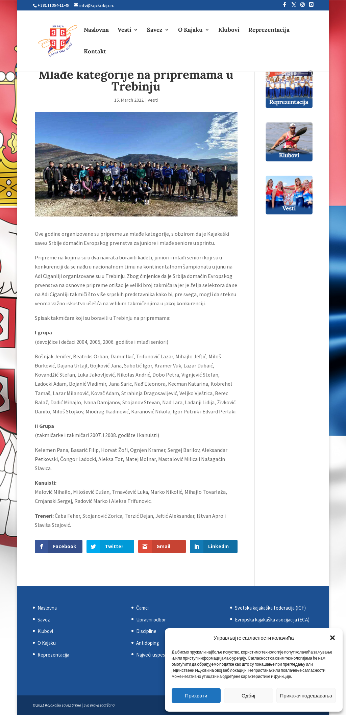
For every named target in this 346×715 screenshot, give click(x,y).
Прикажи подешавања (306, 695)
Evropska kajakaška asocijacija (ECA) (272, 619)
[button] (332, 637)
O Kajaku (190, 30)
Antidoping (147, 643)
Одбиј (248, 695)
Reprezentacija (269, 30)
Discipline (146, 631)
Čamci (142, 608)
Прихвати (196, 695)
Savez (155, 30)
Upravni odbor (151, 619)
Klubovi (229, 30)
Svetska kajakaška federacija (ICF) (270, 608)
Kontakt (95, 52)
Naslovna (96, 30)
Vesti (124, 30)
